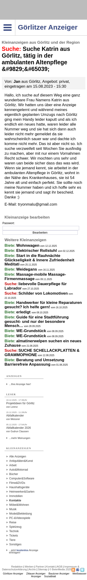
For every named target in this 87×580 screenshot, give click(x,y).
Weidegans (27, 269)
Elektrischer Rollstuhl (37, 250)
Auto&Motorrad (18, 470)
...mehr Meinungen (19, 438)
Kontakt (50, 566)
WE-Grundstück (31, 331)
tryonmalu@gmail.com (37, 204)
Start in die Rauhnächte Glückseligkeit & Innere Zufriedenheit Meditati (39, 259)
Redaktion (17, 566)
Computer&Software (21, 478)
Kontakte (15, 500)
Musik (12, 509)
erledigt (24, 312)
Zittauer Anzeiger (35, 573)
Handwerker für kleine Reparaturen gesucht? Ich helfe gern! (43, 304)
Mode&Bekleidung (20, 513)
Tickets (13, 535)
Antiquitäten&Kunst (21, 461)
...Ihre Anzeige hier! (20, 384)
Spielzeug (15, 527)
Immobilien (16, 496)
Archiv (32, 569)
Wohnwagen (27, 245)
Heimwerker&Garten (22, 492)
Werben (29, 566)
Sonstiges (15, 544)
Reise (12, 522)
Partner (40, 566)
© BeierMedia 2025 (60, 569)
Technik (14, 531)
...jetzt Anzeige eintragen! (23, 550)
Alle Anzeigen (17, 456)
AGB (59, 566)
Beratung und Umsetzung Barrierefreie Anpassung (34, 362)
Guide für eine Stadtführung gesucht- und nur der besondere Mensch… (37, 321)
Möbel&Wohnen (19, 505)
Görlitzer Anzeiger (13, 573)
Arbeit (12, 465)
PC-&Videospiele (19, 518)
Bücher (13, 474)
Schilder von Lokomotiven (43, 293)
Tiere (12, 540)
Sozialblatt (50, 576)
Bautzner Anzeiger (58, 573)
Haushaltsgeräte (19, 487)
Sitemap (42, 569)
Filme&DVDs (17, 483)
